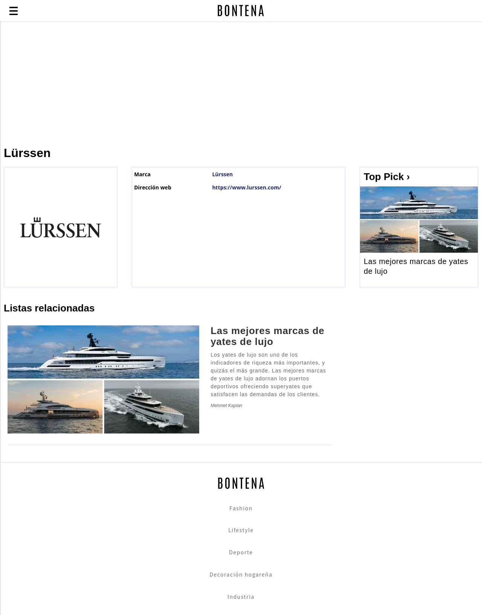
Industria (241, 596)
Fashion (240, 508)
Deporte (241, 552)
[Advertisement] (182, 83)
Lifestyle (241, 530)
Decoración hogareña (240, 574)
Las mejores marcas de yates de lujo (416, 266)
